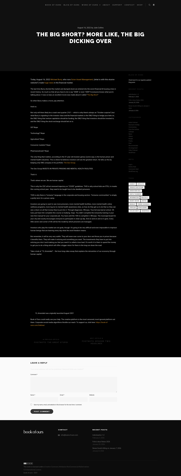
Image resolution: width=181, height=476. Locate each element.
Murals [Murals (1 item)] (132, 204)
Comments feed (133, 169)
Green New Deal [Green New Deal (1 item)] (135, 190)
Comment (34, 374)
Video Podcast (133, 150)
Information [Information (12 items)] (134, 197)
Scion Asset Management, (82, 79)
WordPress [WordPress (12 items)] (145, 211)
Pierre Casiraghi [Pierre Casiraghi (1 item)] (144, 204)
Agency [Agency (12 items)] (132, 184)
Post (130, 143)
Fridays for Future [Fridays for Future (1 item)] (136, 187)
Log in (130, 164)
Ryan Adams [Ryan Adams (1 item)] (142, 207)
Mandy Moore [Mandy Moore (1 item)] (134, 201)
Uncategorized (133, 148)
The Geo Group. (70, 163)
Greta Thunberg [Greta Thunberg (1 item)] (135, 194)
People (131, 139)
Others (131, 136)
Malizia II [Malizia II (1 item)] (144, 197)
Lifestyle (131, 132)
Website (91, 395)
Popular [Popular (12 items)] (133, 207)
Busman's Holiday (134, 125)
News (130, 134)
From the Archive (134, 129)
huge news (48, 83)
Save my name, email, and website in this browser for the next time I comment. (58, 405)
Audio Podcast (133, 122)
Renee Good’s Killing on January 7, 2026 (106, 448)
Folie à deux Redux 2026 (136, 100)
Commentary (133, 127)
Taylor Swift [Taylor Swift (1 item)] (134, 211)
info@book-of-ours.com (68, 435)
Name (32, 395)
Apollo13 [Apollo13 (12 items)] (141, 184)
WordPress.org (133, 171)
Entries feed (132, 167)
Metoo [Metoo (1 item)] (144, 201)
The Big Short (92, 95)
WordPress (132, 152)
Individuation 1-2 (134, 94)
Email (62, 395)
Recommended (133, 145)
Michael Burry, (56, 79)
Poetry (131, 141)
